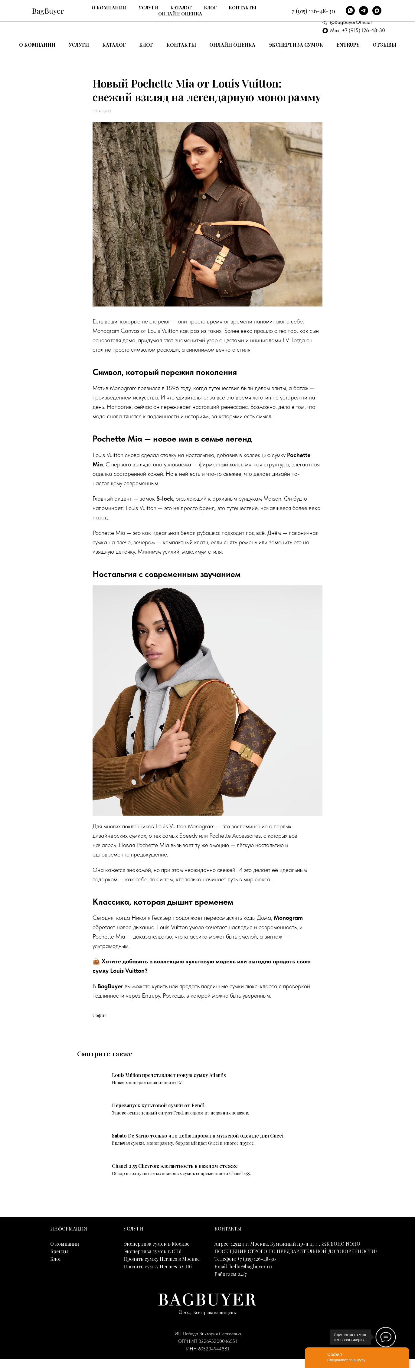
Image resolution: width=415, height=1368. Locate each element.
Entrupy (347, 44)
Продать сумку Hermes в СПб (157, 1275)
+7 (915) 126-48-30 (357, 7)
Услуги (79, 44)
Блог (146, 44)
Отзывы (384, 44)
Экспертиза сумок (296, 44)
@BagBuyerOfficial (351, 22)
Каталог (114, 44)
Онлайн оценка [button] (232, 44)
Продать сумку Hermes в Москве (161, 1268)
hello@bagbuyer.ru (250, 1275)
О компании (37, 44)
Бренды (59, 1260)
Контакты (181, 44)
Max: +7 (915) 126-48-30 (357, 30)
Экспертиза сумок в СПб (152, 1260)
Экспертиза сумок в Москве (156, 1253)
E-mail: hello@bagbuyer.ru (358, 15)
